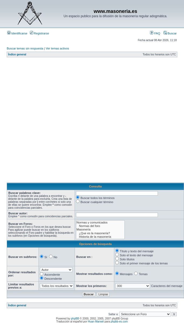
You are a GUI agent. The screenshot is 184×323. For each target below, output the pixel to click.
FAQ (155, 33)
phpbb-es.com (119, 321)
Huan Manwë (96, 321)
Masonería (100, 229)
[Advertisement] (61, 121)
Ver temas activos (57, 48)
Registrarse (39, 33)
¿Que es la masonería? (100, 233)
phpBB (75, 318)
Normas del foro (100, 226)
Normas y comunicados (100, 222)
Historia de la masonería (100, 237)
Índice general (17, 54)
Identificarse (17, 33)
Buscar (170, 33)
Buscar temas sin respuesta (25, 48)
